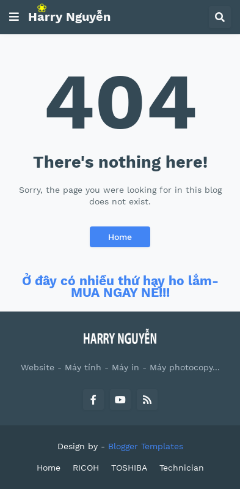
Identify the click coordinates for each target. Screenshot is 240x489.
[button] (14, 17)
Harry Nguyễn (69, 16)
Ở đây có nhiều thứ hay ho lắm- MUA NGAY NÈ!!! (120, 286)
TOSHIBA (129, 467)
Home (120, 237)
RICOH (86, 467)
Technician (181, 467)
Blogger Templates (145, 446)
